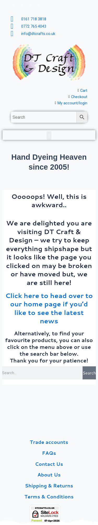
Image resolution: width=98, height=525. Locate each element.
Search (89, 373)
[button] (49, 135)
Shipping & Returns (49, 485)
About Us (49, 474)
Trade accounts (49, 442)
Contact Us (49, 464)
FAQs (49, 453)
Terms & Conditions (48, 496)
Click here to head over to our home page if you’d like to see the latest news (49, 308)
